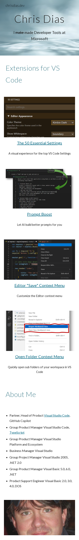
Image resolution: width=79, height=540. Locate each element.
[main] (39, 19)
